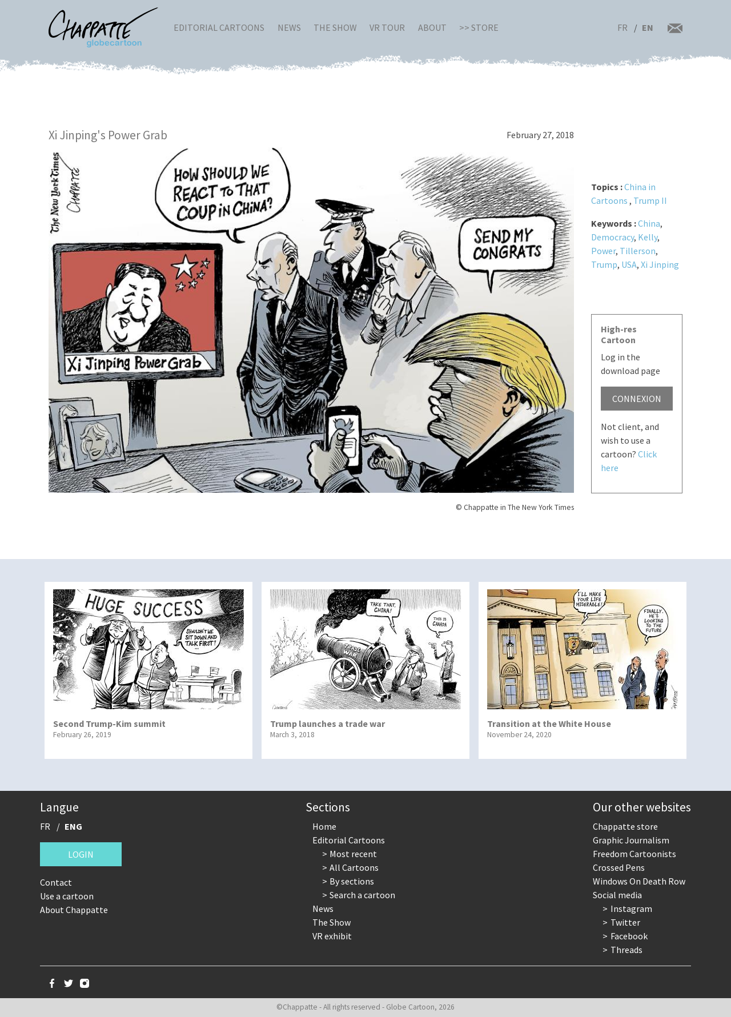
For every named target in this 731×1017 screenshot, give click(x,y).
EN (647, 27)
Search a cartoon (362, 895)
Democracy (612, 237)
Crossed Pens (619, 867)
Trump (604, 264)
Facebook (629, 936)
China (649, 223)
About (432, 27)
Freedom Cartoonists (634, 853)
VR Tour (387, 27)
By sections (352, 881)
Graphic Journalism (631, 840)
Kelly (647, 237)
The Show (335, 27)
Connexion (636, 398)
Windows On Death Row (639, 881)
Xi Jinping (660, 264)
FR (622, 27)
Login (81, 854)
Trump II (650, 200)
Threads (626, 949)
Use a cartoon (67, 896)
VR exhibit (332, 936)
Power (603, 250)
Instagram (631, 908)
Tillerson (638, 250)
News (289, 27)
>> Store (479, 27)
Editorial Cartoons (219, 27)
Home (324, 826)
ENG (73, 826)
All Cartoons (354, 867)
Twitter (625, 922)
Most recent (353, 853)
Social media (617, 895)
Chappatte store (625, 826)
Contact (56, 882)
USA (629, 264)
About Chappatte (74, 909)
